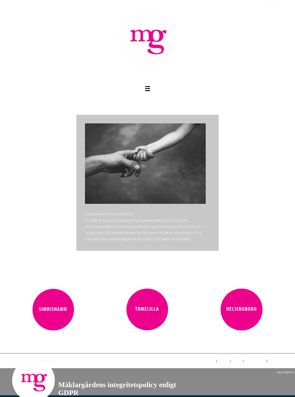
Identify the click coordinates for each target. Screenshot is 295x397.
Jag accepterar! (285, 372)
